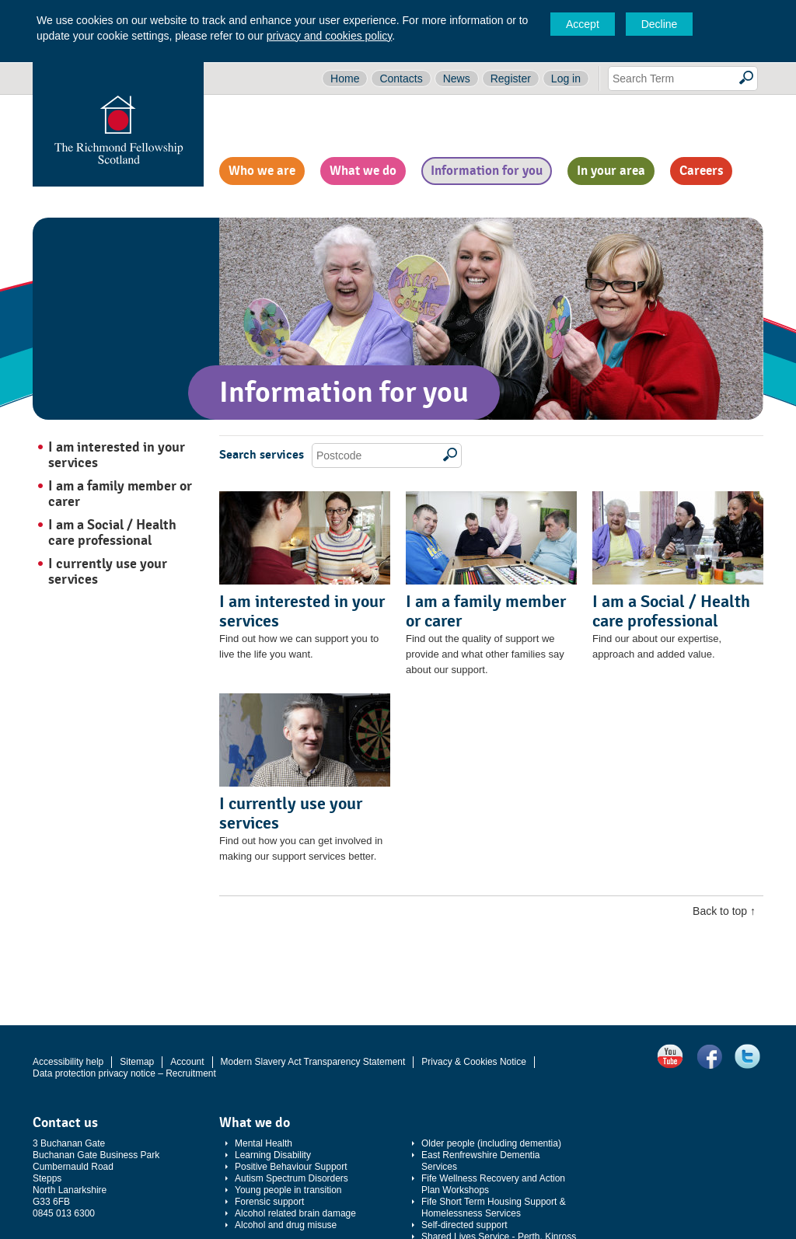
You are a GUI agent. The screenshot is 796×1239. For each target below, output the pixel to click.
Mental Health (263, 1143)
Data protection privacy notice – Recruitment (124, 1073)
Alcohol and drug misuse (286, 1225)
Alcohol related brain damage (295, 1213)
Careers (701, 170)
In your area (611, 170)
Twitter (747, 1056)
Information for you (487, 170)
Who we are (262, 170)
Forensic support (269, 1201)
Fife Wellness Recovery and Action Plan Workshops (493, 1184)
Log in (566, 78)
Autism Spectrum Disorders (291, 1178)
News (456, 78)
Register (511, 78)
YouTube (670, 1056)
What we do (363, 170)
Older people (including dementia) (491, 1143)
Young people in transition (288, 1190)
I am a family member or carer (120, 493)
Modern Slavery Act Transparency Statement (313, 1061)
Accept (582, 24)
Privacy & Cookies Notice (473, 1061)
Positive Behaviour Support (291, 1166)
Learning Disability (273, 1155)
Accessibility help (68, 1061)
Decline (659, 24)
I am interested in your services (116, 454)
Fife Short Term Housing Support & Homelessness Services (493, 1207)
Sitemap (137, 1061)
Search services (261, 454)
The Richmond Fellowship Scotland (118, 124)
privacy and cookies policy (330, 36)
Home (344, 78)
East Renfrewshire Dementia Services (480, 1161)
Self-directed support (464, 1225)
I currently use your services (107, 571)
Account (187, 1061)
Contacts (400, 78)
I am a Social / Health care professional (112, 532)
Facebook (708, 1056)
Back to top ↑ (724, 911)
